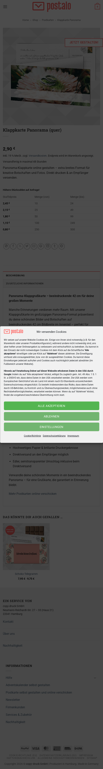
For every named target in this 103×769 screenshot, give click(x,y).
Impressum (73, 435)
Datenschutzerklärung (54, 435)
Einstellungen (51, 427)
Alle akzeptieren (51, 406)
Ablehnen (51, 416)
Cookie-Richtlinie (32, 435)
